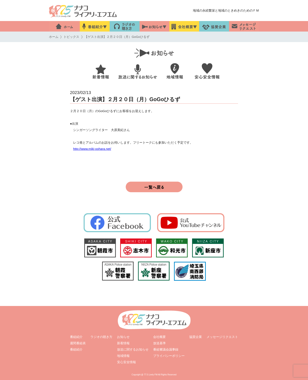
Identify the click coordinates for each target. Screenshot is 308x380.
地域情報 (123, 355)
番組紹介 (76, 337)
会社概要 (159, 337)
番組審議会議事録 (165, 349)
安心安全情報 (126, 362)
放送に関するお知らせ (133, 349)
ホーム (53, 36)
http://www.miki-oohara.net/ (92, 149)
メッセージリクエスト (222, 337)
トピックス (71, 36)
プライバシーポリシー (169, 355)
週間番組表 (78, 343)
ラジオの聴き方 (101, 337)
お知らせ (123, 337)
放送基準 (159, 343)
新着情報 (123, 343)
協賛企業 (195, 337)
